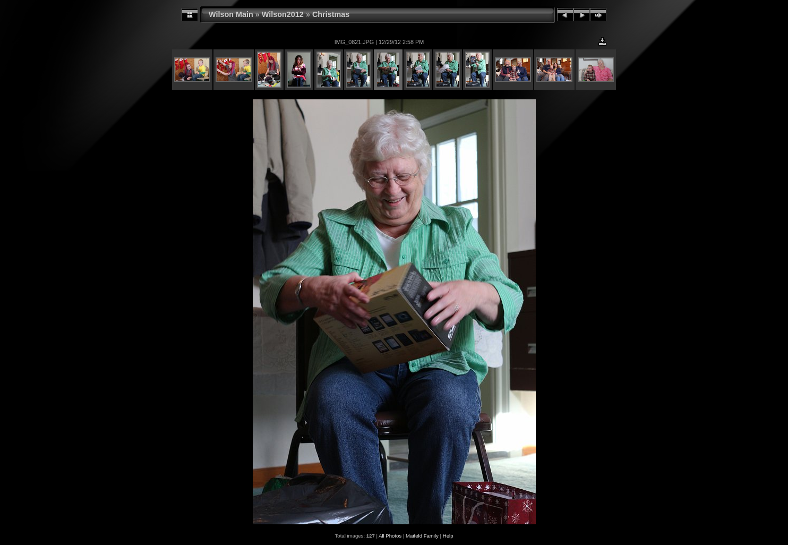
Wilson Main (231, 14)
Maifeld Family (422, 536)
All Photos (390, 536)
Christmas (330, 14)
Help (448, 536)
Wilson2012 (283, 14)
